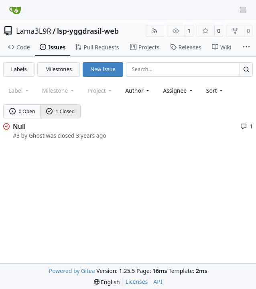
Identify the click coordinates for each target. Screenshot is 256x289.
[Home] (15, 10)
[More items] (246, 47)
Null (19, 126)
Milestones (58, 69)
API (157, 281)
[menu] (215, 90)
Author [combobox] (137, 90)
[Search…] (246, 69)
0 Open (22, 111)
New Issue (103, 69)
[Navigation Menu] (244, 9)
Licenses (137, 281)
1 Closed (60, 111)
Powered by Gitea (72, 271)
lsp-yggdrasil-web (88, 31)
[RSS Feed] (155, 31)
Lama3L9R (33, 31)
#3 (16, 135)
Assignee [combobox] (178, 90)
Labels (19, 69)
